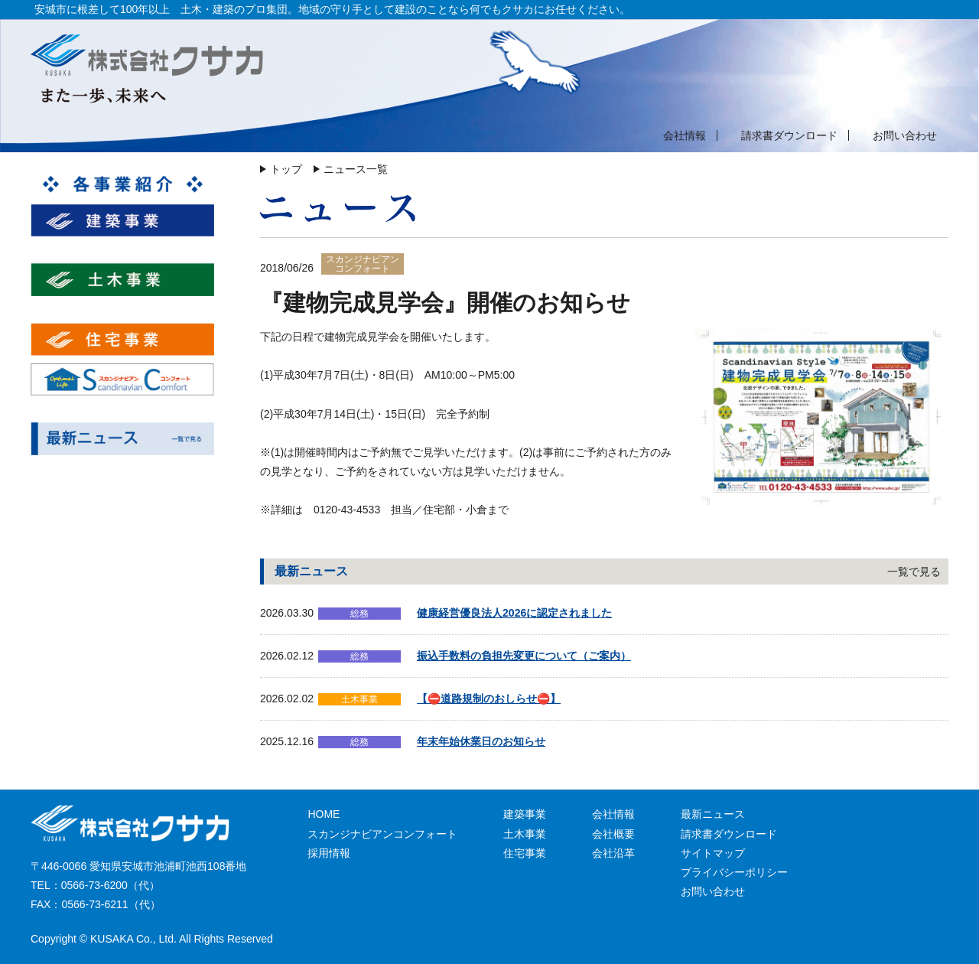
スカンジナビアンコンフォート (382, 834)
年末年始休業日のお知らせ (481, 741)
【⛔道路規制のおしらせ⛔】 (489, 698)
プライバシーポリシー (734, 872)
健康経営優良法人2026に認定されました (514, 613)
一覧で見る (914, 571)
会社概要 (613, 834)
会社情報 (684, 135)
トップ (286, 169)
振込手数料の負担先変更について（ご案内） (524, 656)
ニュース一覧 (356, 169)
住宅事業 (524, 853)
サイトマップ (713, 853)
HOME (323, 814)
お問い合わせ (905, 135)
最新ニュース (713, 814)
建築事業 (524, 814)
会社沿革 (613, 853)
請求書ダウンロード (789, 135)
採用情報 (328, 853)
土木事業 (524, 834)
